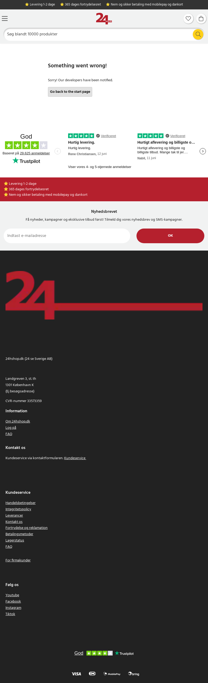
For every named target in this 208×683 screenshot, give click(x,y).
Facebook (13, 602)
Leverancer (14, 516)
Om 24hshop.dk (18, 422)
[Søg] (104, 34)
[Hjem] (104, 19)
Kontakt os (14, 522)
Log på (11, 428)
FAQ (9, 434)
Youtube (12, 595)
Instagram (13, 608)
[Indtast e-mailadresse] (67, 236)
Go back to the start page (70, 92)
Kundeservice (74, 458)
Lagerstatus (15, 541)
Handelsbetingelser (21, 503)
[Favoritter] (188, 19)
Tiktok (10, 614)
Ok (170, 236)
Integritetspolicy (18, 509)
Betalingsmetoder (19, 534)
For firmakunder (18, 560)
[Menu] (5, 18)
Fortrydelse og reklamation (27, 528)
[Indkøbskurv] (201, 19)
